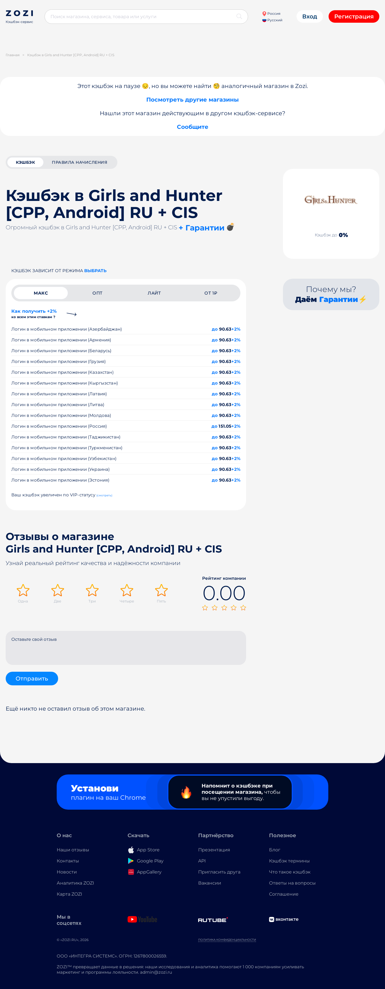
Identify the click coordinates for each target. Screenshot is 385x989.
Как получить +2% (34, 313)
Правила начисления (79, 162)
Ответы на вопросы (292, 883)
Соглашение (284, 894)
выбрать (95, 270)
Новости (67, 872)
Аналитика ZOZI (75, 883)
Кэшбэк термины (289, 861)
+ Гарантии (202, 227)
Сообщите (192, 126)
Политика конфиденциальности (227, 940)
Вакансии (209, 883)
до (215, 329)
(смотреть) (104, 495)
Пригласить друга (219, 872)
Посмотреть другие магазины (192, 99)
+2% (235, 329)
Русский (272, 20)
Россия (271, 13)
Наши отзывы (73, 849)
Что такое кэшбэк (289, 872)
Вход (309, 16)
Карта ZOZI (69, 894)
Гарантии (338, 299)
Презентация (214, 849)
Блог (274, 849)
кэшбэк (25, 162)
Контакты (68, 861)
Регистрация (354, 16)
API (202, 861)
